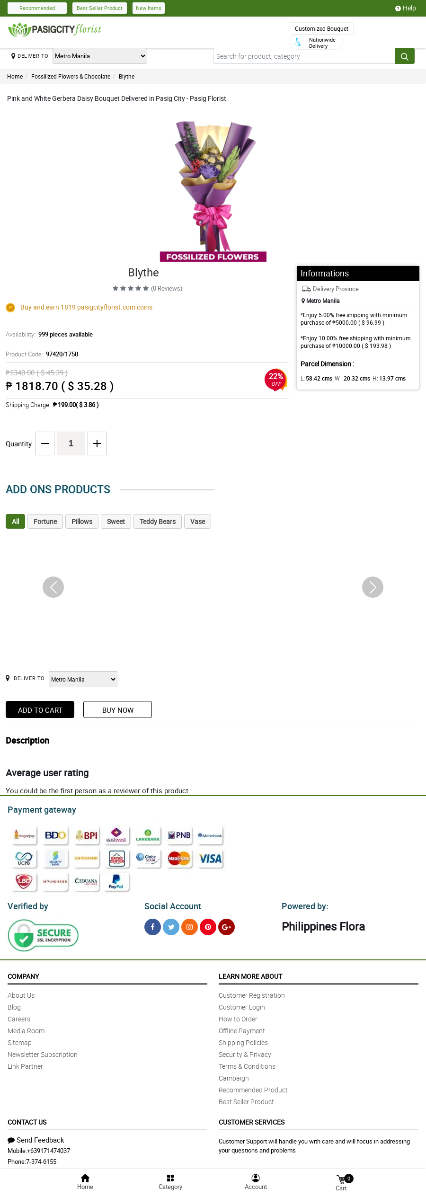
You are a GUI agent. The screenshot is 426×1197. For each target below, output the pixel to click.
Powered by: (303, 903)
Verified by (26, 903)
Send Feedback (36, 1137)
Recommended (37, 7)
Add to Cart (40, 710)
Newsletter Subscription (43, 1051)
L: (315, 378)
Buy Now (117, 710)
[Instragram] (189, 924)
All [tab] (15, 521)
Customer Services (251, 1119)
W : (348, 378)
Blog (14, 1004)
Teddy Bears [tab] (158, 521)
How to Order (238, 1015)
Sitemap (20, 1039)
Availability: (47, 334)
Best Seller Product (100, 7)
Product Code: (40, 354)
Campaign (234, 1075)
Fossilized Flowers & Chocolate (70, 76)
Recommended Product (253, 1086)
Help (405, 8)
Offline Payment (242, 1027)
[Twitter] (171, 924)
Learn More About (250, 973)
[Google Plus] (226, 924)
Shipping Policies (243, 1039)
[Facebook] (152, 924)
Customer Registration (252, 992)
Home (15, 76)
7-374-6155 (41, 1158)
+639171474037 (48, 1148)
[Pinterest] (208, 924)
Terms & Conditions (247, 1063)
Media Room (26, 1027)
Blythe (126, 76)
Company (23, 973)
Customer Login (242, 1004)
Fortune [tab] (45, 521)
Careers (19, 1015)
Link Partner (25, 1063)
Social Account (170, 903)
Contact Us (27, 1119)
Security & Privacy (245, 1051)
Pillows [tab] (81, 521)
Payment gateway (38, 808)
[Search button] (405, 56)
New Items (148, 7)
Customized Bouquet (321, 28)
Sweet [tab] (116, 521)
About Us (21, 992)
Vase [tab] (197, 521)
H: (381, 378)
